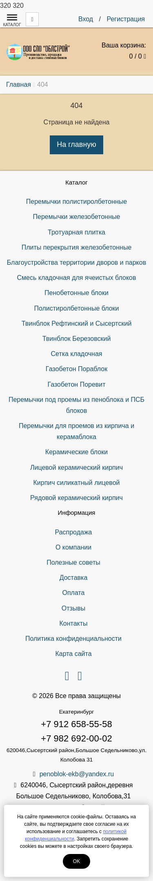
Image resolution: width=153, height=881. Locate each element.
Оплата (73, 592)
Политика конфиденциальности (73, 638)
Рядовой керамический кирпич (76, 497)
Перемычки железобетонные (76, 216)
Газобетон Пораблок (76, 368)
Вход (85, 19)
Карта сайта (73, 653)
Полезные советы (73, 562)
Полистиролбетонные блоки (76, 308)
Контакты (73, 623)
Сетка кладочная (76, 353)
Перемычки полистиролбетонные (76, 201)
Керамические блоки (76, 451)
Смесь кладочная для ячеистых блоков (76, 277)
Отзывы (74, 608)
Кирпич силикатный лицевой (76, 482)
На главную (76, 144)
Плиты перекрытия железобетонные (77, 247)
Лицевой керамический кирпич (76, 467)
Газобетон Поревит (76, 384)
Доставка (74, 577)
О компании (73, 547)
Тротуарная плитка (76, 232)
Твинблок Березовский (76, 338)
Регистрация (125, 19)
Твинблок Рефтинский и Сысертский (77, 323)
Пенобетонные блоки (76, 292)
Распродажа (73, 532)
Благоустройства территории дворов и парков (76, 262)
